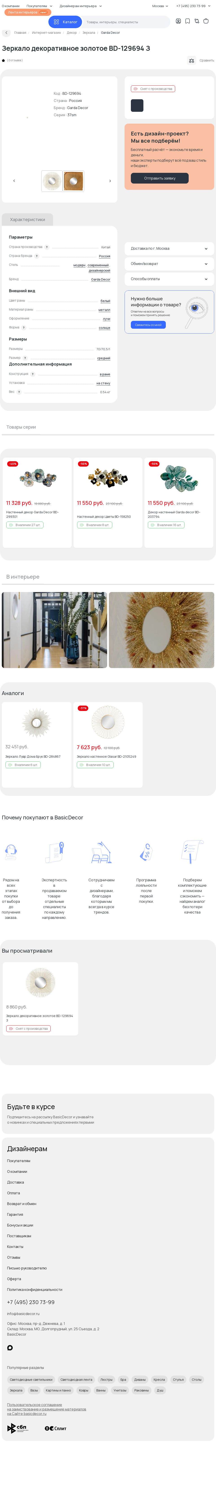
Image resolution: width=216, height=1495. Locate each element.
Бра (123, 1379)
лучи (106, 319)
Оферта (14, 1278)
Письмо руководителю (27, 1268)
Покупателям (18, 1160)
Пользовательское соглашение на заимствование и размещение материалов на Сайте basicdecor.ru (46, 1409)
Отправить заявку (159, 178)
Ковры (83, 1390)
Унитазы (120, 1390)
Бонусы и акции (20, 1225)
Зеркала (16, 1390)
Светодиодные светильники (31, 1379)
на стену (103, 383)
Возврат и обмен (21, 1203)
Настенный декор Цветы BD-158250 (104, 516)
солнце (104, 328)
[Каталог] (65, 22)
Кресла (159, 1379)
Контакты (15, 1246)
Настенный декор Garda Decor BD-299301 (32, 514)
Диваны (140, 1379)
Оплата (13, 1193)
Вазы (34, 1390)
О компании (17, 1171)
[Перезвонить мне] (169, 312)
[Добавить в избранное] (64, 464)
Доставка (15, 1182)
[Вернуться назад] (6, 32)
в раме (105, 374)
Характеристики (27, 219)
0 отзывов (15, 60)
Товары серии (21, 427)
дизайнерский (99, 270)
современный (98, 265)
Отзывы (13, 1257)
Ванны (101, 1390)
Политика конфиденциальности (34, 1289)
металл (104, 310)
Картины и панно (58, 1390)
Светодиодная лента (76, 1379)
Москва (160, 6)
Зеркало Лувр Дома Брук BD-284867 (32, 756)
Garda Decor (77, 107)
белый (105, 301)
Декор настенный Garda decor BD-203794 (174, 514)
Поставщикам (19, 1235)
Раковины (141, 1390)
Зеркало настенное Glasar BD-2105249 (106, 756)
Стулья (178, 1379)
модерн (79, 265)
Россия (104, 256)
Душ (160, 1390)
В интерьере (22, 576)
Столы (196, 1379)
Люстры (106, 1379)
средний (103, 358)
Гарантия (15, 1214)
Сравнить (200, 60)
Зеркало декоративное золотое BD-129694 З (39, 1018)
